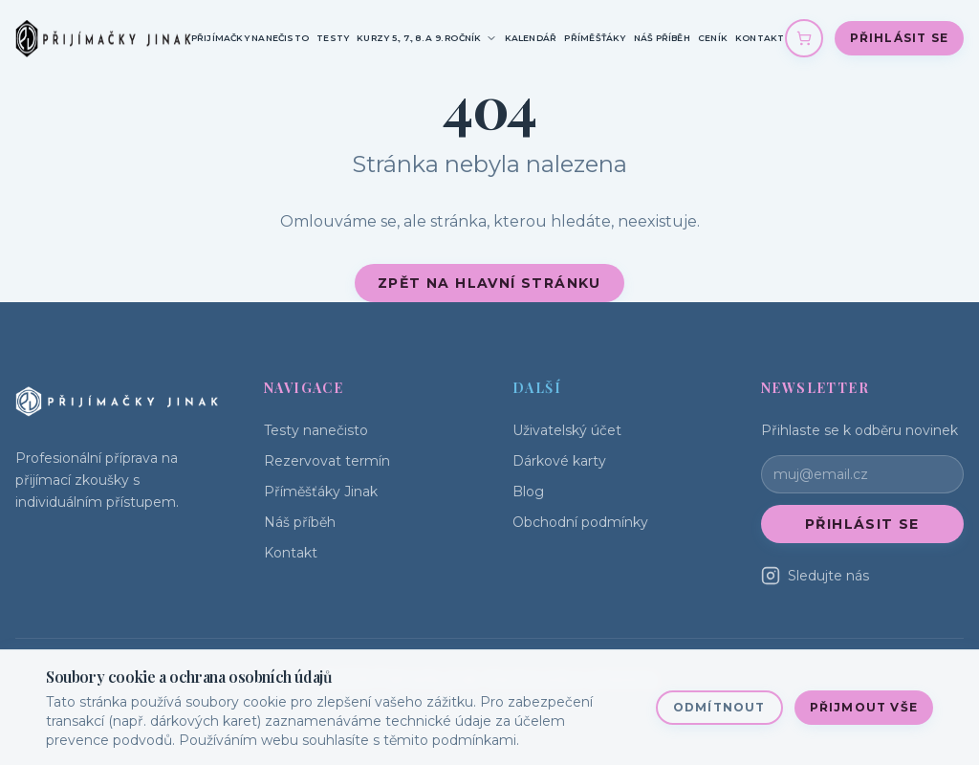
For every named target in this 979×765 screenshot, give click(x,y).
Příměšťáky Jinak (321, 491)
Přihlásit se (899, 38)
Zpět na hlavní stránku (489, 283)
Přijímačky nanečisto (250, 38)
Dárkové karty (559, 461)
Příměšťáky (594, 38)
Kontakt (760, 38)
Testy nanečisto (316, 430)
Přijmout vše (864, 707)
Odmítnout (719, 707)
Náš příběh (662, 38)
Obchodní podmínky (580, 522)
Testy (332, 38)
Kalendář (531, 38)
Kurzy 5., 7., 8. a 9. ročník (426, 38)
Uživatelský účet (566, 430)
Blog (528, 491)
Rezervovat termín (327, 461)
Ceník (713, 38)
